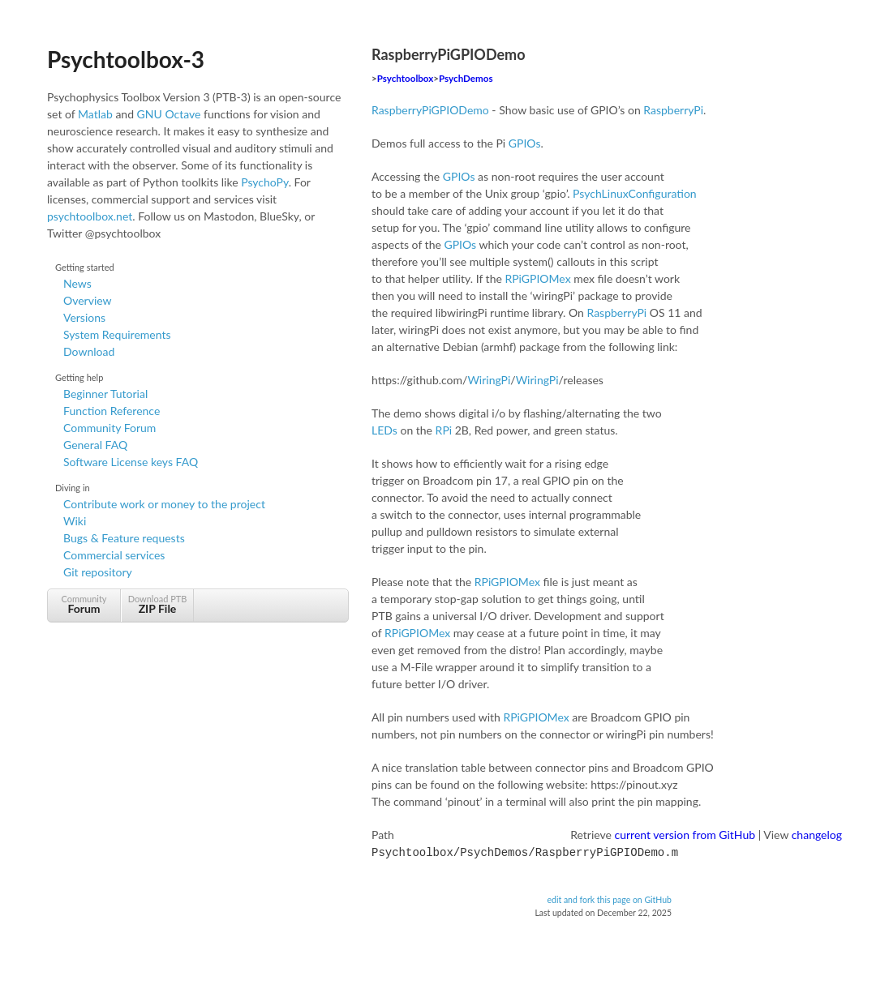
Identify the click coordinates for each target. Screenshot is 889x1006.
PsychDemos (465, 78)
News (77, 283)
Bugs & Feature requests (124, 538)
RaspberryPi (673, 110)
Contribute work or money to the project (164, 504)
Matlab (95, 114)
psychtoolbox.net (89, 216)
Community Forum (109, 428)
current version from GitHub (685, 834)
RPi (444, 430)
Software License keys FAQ (130, 462)
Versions (84, 317)
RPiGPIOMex (537, 278)
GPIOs (525, 143)
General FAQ (95, 445)
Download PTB (157, 604)
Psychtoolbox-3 (125, 59)
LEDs (384, 430)
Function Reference (111, 410)
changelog (817, 834)
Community (84, 604)
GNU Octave (169, 114)
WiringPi (488, 380)
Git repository (97, 572)
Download (88, 351)
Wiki (74, 521)
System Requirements (116, 334)
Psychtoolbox (405, 78)
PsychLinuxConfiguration (635, 193)
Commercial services (114, 555)
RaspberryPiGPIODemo (430, 110)
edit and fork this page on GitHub (609, 898)
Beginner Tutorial (105, 393)
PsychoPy (265, 182)
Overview (87, 300)
